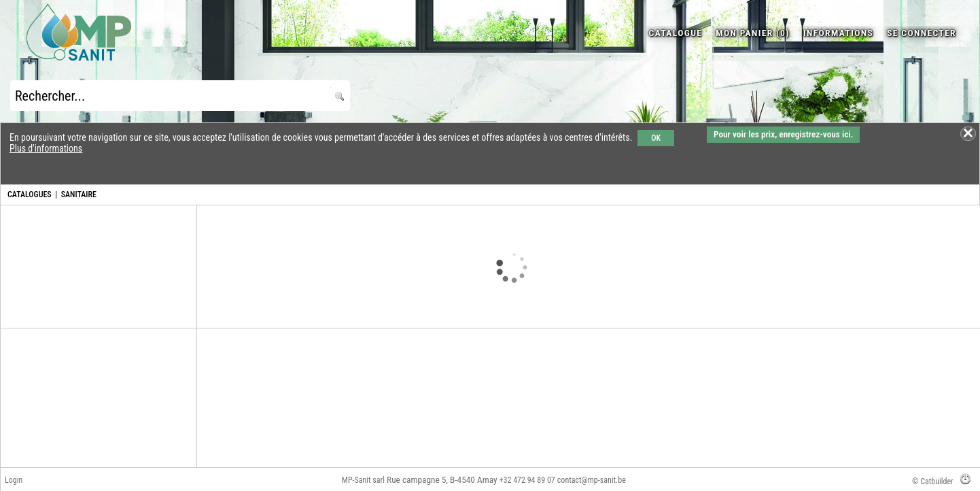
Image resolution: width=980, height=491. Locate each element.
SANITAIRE (79, 194)
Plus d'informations (46, 148)
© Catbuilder (932, 481)
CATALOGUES (29, 194)
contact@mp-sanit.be (591, 480)
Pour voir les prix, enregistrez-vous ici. (783, 134)
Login (13, 480)
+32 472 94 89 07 (527, 480)
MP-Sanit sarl (363, 480)
